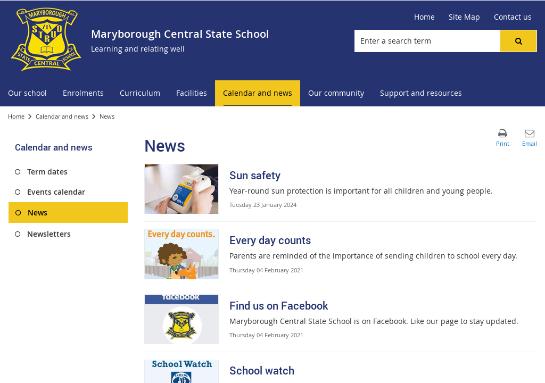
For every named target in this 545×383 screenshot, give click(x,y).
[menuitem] (27, 93)
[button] (518, 41)
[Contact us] (513, 17)
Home (16, 116)
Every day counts (270, 240)
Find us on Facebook (278, 305)
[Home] (424, 17)
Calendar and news (62, 116)
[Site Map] (464, 17)
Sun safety (254, 175)
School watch (261, 370)
